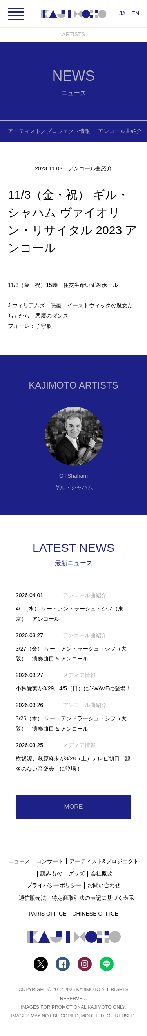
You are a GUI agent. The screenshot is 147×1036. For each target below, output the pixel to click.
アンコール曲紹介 (120, 131)
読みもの (51, 873)
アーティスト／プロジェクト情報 (49, 131)
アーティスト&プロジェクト (104, 861)
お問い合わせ (103, 885)
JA (122, 13)
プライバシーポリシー (54, 885)
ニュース (19, 861)
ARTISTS (73, 34)
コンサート (50, 861)
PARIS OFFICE (47, 913)
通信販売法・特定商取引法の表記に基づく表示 (76, 898)
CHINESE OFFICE (95, 913)
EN (135, 13)
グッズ (76, 873)
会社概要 (102, 873)
